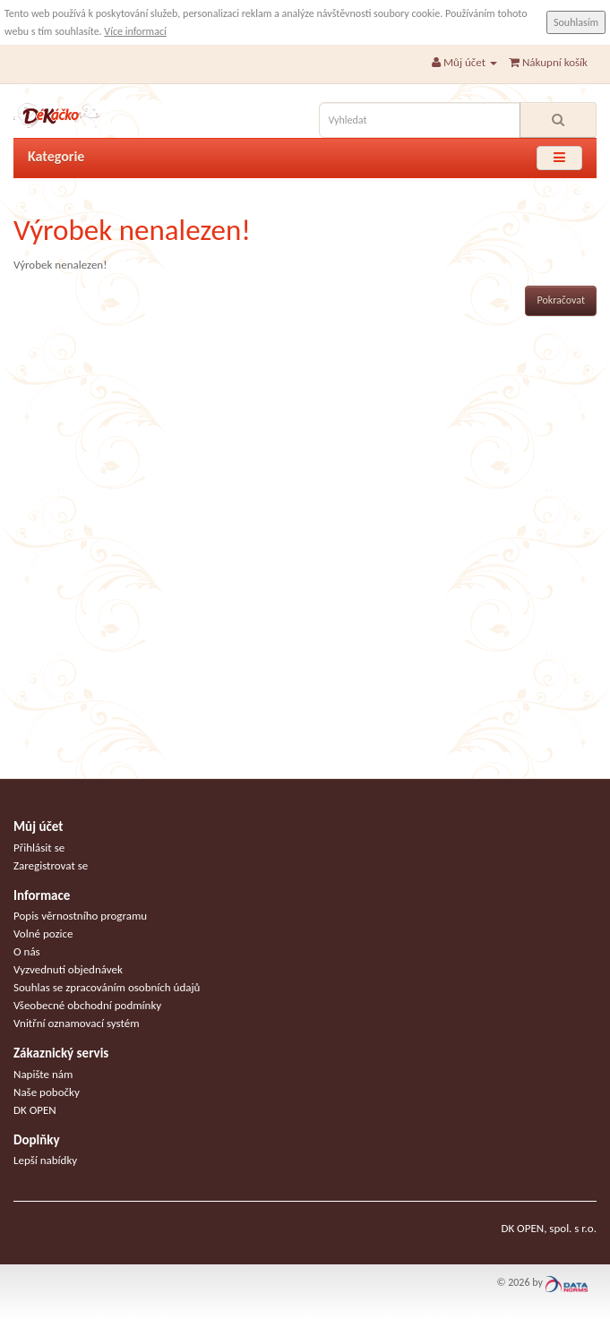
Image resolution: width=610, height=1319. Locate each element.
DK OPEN (34, 1110)
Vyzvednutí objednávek (68, 969)
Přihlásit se (38, 847)
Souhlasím (576, 22)
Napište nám (43, 1074)
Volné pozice (43, 933)
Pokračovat (561, 300)
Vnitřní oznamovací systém (76, 1023)
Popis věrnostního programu (80, 915)
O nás (26, 951)
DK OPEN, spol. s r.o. (549, 1228)
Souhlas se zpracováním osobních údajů (106, 987)
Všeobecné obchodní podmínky (87, 1005)
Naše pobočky (46, 1092)
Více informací (135, 31)
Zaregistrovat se (50, 865)
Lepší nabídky (45, 1160)
